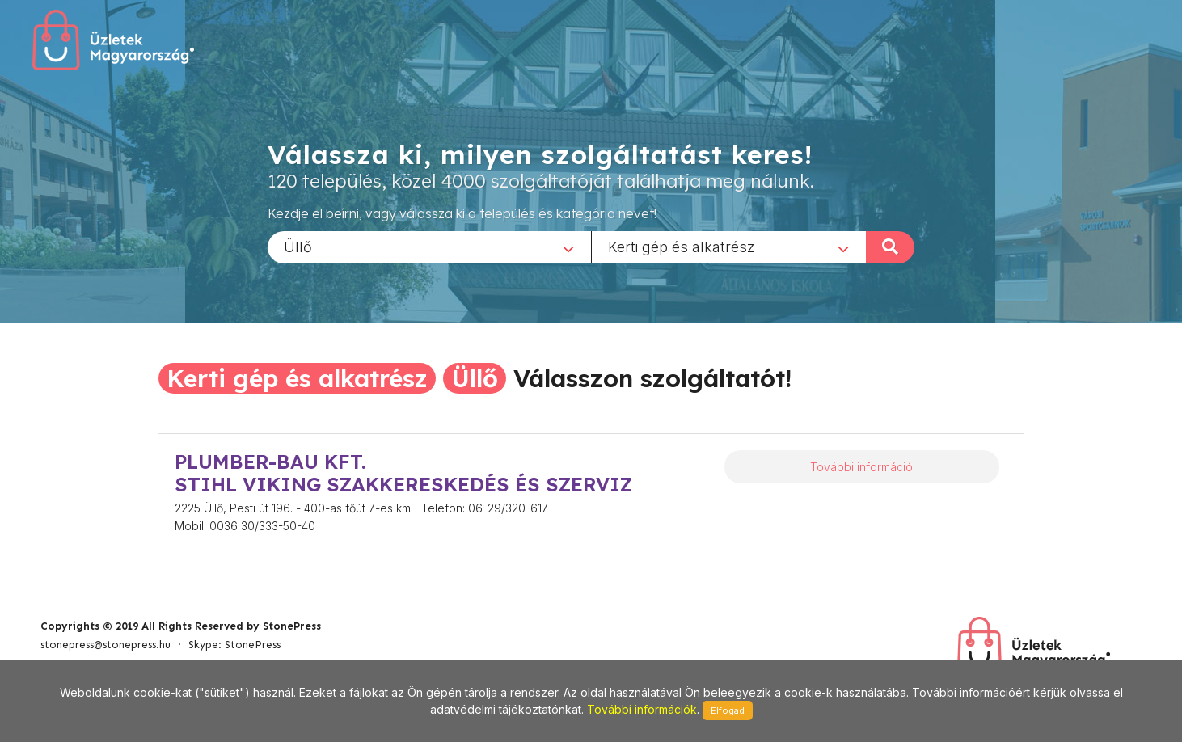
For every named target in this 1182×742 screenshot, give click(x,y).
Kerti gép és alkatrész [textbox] (681, 246)
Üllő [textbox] (298, 246)
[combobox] (429, 246)
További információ (861, 467)
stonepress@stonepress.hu (105, 645)
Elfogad (728, 710)
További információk (642, 709)
